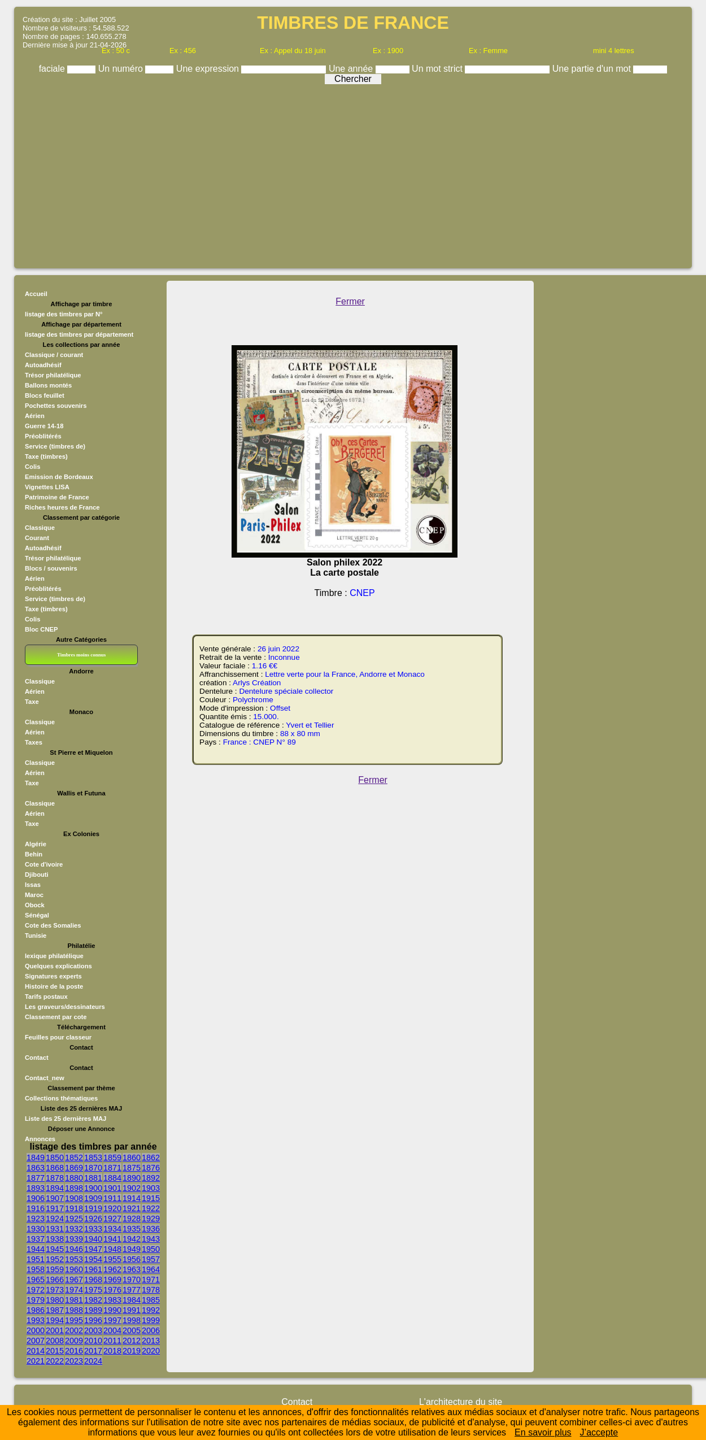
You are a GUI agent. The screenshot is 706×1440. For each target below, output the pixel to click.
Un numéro (122, 68)
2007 (36, 1340)
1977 (132, 1289)
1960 (74, 1269)
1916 (36, 1208)
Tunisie (35, 935)
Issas (33, 884)
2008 (55, 1340)
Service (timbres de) (55, 446)
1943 (151, 1238)
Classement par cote (55, 1016)
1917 (55, 1208)
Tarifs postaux (46, 996)
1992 (151, 1310)
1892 (151, 1177)
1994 (55, 1320)
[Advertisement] (353, 173)
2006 (151, 1330)
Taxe (32, 701)
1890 (132, 1177)
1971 (151, 1279)
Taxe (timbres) (46, 456)
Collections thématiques (61, 1098)
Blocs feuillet (44, 395)
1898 (74, 1188)
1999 (151, 1320)
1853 (93, 1157)
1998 (132, 1320)
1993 (36, 1320)
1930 (36, 1228)
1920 (112, 1208)
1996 (93, 1320)
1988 (74, 1310)
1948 (112, 1249)
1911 (112, 1198)
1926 (93, 1218)
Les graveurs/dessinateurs (65, 1006)
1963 (132, 1269)
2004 (112, 1330)
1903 (151, 1188)
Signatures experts (53, 976)
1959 (55, 1269)
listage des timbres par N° (64, 314)
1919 (93, 1208)
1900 (93, 1188)
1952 (55, 1259)
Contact (37, 1057)
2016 (74, 1350)
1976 (112, 1289)
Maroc (34, 894)
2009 (74, 1340)
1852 (74, 1157)
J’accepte (599, 1432)
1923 (36, 1218)
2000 (36, 1330)
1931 (55, 1228)
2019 (132, 1350)
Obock (35, 905)
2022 (55, 1360)
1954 (93, 1259)
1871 (112, 1167)
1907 (55, 1198)
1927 (112, 1218)
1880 (74, 1177)
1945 (55, 1249)
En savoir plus (543, 1432)
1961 (93, 1269)
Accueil (36, 293)
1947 (93, 1249)
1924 (55, 1218)
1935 (132, 1228)
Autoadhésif (43, 365)
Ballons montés (48, 385)
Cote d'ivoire (44, 864)
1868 (55, 1167)
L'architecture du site (460, 1402)
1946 (74, 1249)
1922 (151, 1208)
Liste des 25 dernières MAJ (65, 1118)
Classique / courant (54, 354)
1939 (74, 1238)
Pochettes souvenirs (55, 405)
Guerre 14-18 (44, 426)
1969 (112, 1279)
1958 (36, 1269)
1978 (151, 1289)
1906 (36, 1198)
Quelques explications (58, 966)
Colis (32, 466)
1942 (132, 1238)
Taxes (33, 742)
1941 (112, 1238)
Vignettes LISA (47, 487)
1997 (112, 1320)
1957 (151, 1259)
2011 (112, 1340)
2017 (93, 1350)
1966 (55, 1279)
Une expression (209, 68)
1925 (74, 1218)
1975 (93, 1289)
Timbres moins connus (81, 655)
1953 (74, 1259)
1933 (93, 1228)
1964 (151, 1269)
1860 (132, 1157)
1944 (36, 1249)
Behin (33, 854)
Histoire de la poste (54, 986)
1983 (112, 1299)
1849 (36, 1157)
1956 (132, 1259)
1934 (112, 1228)
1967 (74, 1279)
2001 (55, 1330)
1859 (112, 1157)
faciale (53, 68)
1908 (74, 1198)
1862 (151, 1157)
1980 (55, 1299)
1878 (55, 1177)
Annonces (40, 1139)
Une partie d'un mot (593, 68)
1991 (132, 1310)
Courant (37, 537)
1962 (112, 1269)
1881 (93, 1177)
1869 (74, 1167)
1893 (36, 1188)
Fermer (350, 301)
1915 (151, 1198)
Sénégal (37, 915)
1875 (132, 1167)
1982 (93, 1299)
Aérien (35, 415)
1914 (132, 1198)
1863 (36, 1167)
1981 (74, 1299)
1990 (112, 1310)
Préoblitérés (43, 436)
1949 (132, 1249)
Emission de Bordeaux (59, 476)
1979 (36, 1299)
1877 (36, 1177)
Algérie (35, 844)
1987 (55, 1310)
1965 (36, 1279)
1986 (36, 1310)
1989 (93, 1310)
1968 (93, 1279)
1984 (132, 1299)
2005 (132, 1330)
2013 (151, 1340)
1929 (151, 1218)
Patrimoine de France (57, 497)
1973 (55, 1289)
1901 (112, 1188)
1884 (112, 1177)
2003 (93, 1330)
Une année (352, 68)
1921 (132, 1208)
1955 (112, 1259)
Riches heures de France (62, 507)
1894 (55, 1188)
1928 (132, 1218)
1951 (36, 1259)
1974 (74, 1289)
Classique (40, 527)
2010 (93, 1340)
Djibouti (37, 874)
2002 (74, 1330)
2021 (36, 1360)
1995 (74, 1320)
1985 (151, 1299)
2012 (132, 1340)
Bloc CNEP (41, 629)
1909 (93, 1198)
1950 (151, 1249)
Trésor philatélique (53, 375)
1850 (55, 1157)
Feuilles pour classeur (58, 1037)
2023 (74, 1360)
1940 (93, 1238)
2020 (151, 1350)
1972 (36, 1289)
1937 (36, 1238)
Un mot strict (438, 68)
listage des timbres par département (79, 334)
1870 (93, 1167)
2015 (55, 1350)
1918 (74, 1208)
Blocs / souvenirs (51, 568)
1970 (132, 1279)
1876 (151, 1167)
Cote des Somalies (53, 925)
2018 (112, 1350)
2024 (93, 1360)
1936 (151, 1228)
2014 (36, 1350)
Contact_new (44, 1077)
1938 (55, 1238)
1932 (74, 1228)
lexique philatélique (54, 955)
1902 (132, 1188)
